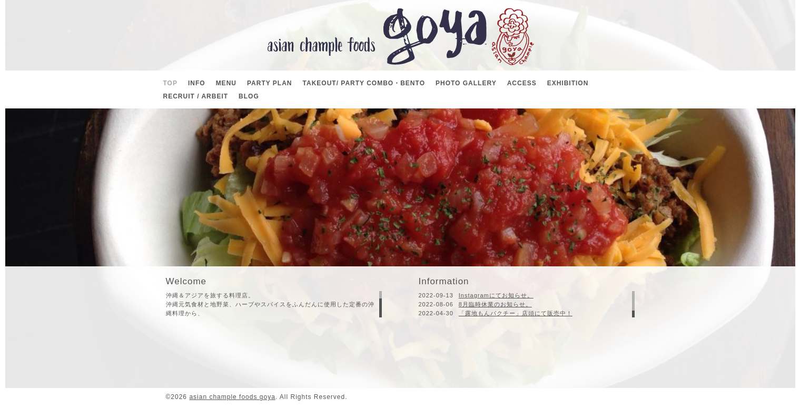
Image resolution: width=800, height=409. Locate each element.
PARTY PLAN (269, 83)
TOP (170, 83)
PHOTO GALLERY (466, 83)
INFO (196, 83)
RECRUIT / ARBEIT (196, 96)
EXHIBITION (568, 83)
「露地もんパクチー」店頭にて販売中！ (515, 313)
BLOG (249, 96)
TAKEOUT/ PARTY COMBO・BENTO (364, 83)
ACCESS (522, 83)
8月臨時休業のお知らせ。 (495, 304)
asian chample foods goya (232, 397)
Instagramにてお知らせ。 (496, 295)
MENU (226, 83)
